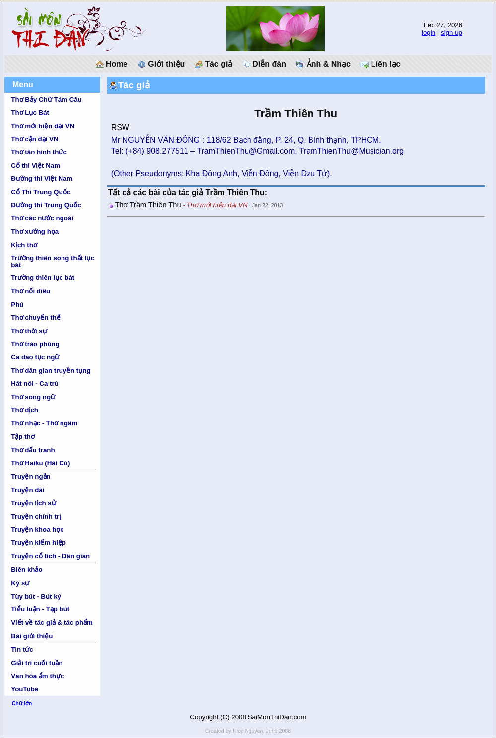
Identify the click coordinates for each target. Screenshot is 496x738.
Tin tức (22, 649)
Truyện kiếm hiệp (38, 542)
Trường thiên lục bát (42, 277)
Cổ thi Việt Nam (35, 165)
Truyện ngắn (30, 476)
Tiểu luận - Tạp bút (40, 609)
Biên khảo (26, 569)
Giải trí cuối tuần (36, 663)
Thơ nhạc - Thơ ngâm (44, 423)
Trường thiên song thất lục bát (52, 261)
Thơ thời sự (29, 331)
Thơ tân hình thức (39, 152)
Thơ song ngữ (33, 397)
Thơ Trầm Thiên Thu (148, 205)
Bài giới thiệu (32, 636)
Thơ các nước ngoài (42, 218)
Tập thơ (23, 436)
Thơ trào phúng (35, 344)
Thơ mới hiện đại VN (42, 126)
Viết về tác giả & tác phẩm (52, 622)
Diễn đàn (264, 64)
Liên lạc (380, 64)
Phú (17, 304)
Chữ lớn (22, 703)
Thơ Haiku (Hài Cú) (40, 463)
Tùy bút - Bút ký (36, 596)
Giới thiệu (161, 64)
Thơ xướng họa (35, 231)
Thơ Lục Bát (30, 112)
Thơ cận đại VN (34, 139)
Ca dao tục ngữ (35, 357)
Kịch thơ (24, 245)
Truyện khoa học (37, 529)
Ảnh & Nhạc (323, 64)
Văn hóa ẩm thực (37, 676)
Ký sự (20, 583)
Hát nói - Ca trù (35, 383)
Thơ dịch (24, 410)
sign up (451, 32)
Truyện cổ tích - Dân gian (50, 556)
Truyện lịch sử (33, 503)
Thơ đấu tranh (33, 450)
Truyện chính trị (36, 516)
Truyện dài (27, 490)
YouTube (24, 689)
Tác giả (214, 64)
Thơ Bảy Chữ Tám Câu (46, 99)
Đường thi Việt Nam (41, 178)
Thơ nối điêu (30, 291)
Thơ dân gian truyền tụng (50, 370)
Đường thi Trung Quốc (46, 205)
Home (112, 64)
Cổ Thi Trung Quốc (40, 192)
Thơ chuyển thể (36, 317)
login (428, 32)
